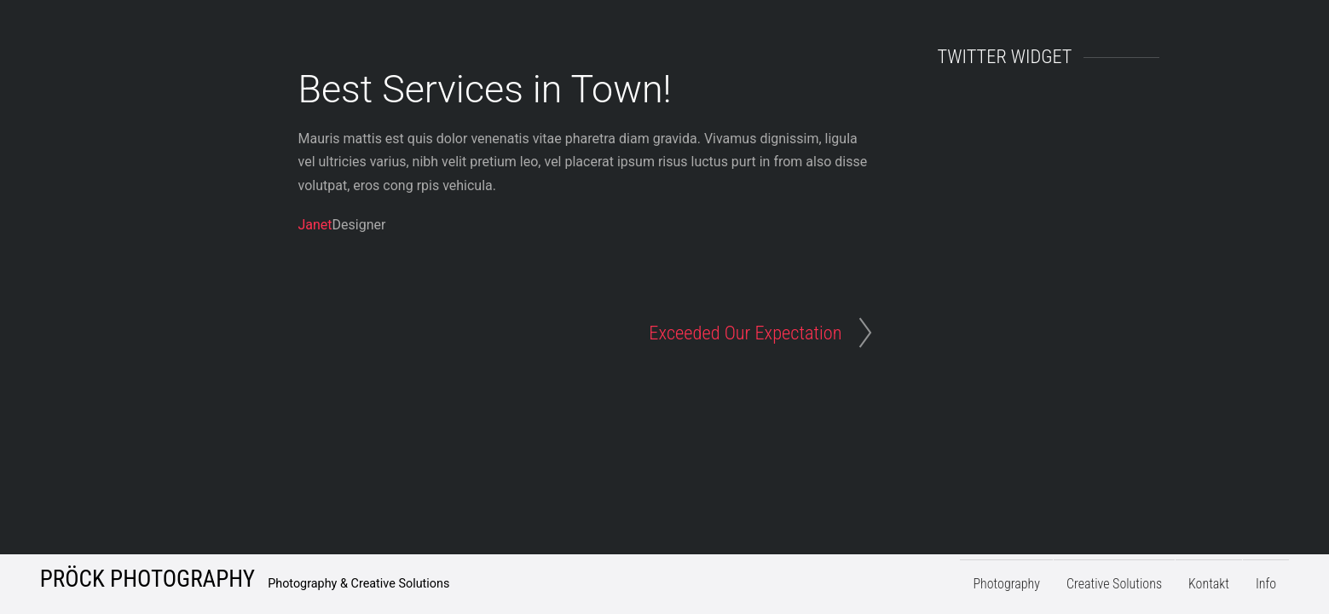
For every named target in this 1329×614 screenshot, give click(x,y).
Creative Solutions (1114, 584)
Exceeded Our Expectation (745, 332)
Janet (315, 225)
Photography (1006, 584)
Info (1266, 584)
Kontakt (1208, 584)
